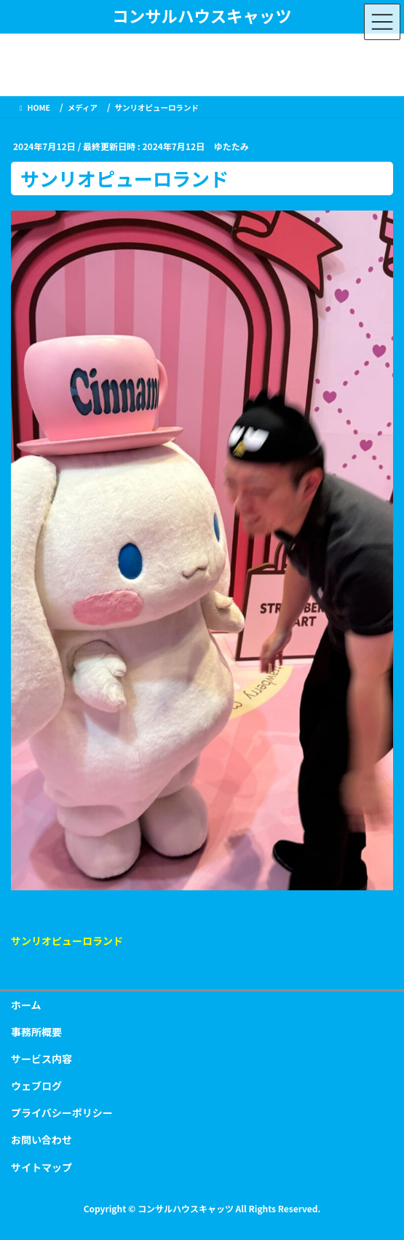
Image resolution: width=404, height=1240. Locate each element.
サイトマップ (41, 1167)
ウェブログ (36, 1085)
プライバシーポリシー (62, 1112)
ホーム (26, 1004)
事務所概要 (36, 1031)
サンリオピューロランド (67, 940)
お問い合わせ (41, 1139)
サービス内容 (41, 1058)
